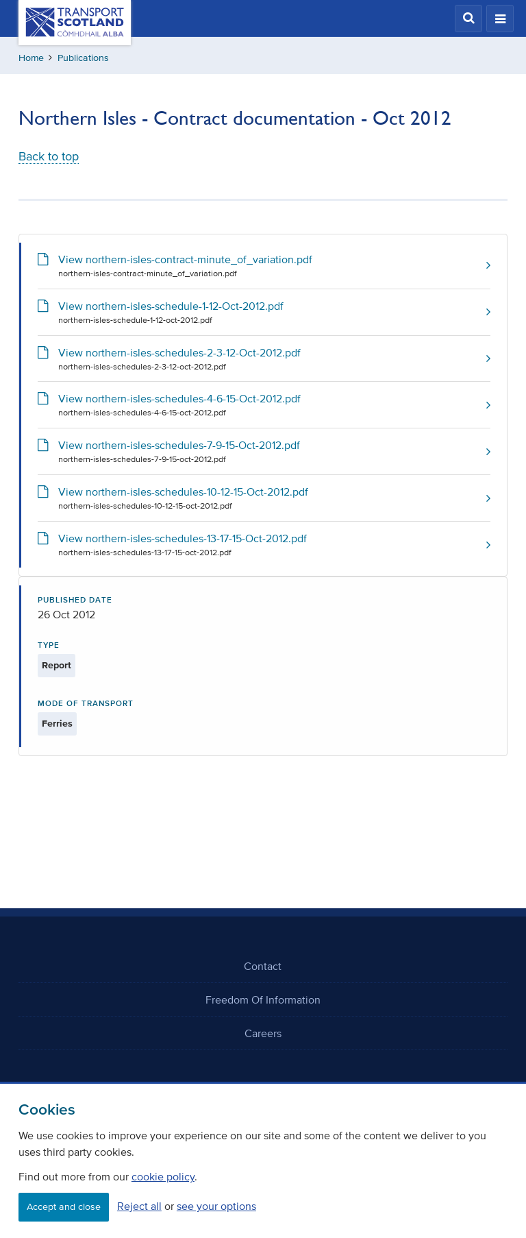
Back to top (48, 156)
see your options (216, 1206)
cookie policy (163, 1176)
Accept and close (64, 1207)
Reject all (139, 1206)
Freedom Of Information (263, 999)
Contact (262, 966)
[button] (468, 18)
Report (56, 665)
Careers (263, 1033)
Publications (83, 58)
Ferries (57, 723)
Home (31, 58)
